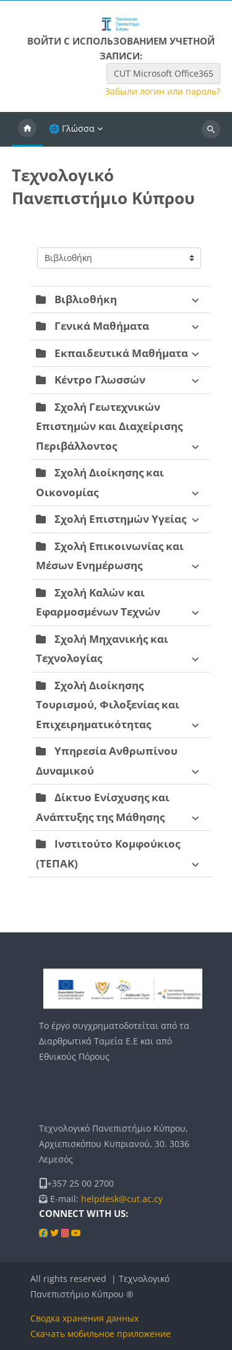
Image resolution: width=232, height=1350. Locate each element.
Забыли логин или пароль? (162, 91)
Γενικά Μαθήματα (101, 326)
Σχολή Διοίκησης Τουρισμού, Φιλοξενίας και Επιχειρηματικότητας (107, 704)
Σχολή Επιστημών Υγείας (120, 519)
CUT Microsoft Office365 (163, 73)
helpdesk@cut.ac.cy (122, 1199)
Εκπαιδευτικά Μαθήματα (121, 353)
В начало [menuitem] (27, 129)
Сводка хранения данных (84, 1318)
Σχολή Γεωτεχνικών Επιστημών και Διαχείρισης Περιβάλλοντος (109, 426)
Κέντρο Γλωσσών (99, 379)
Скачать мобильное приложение (100, 1333)
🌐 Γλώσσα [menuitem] (72, 128)
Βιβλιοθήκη (85, 299)
